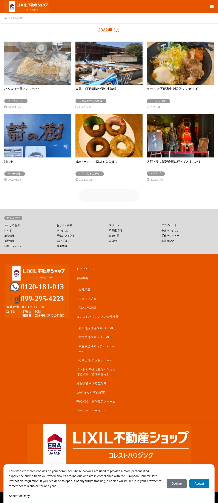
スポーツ (114, 225)
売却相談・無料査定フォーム (95, 401)
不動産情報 (115, 230)
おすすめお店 (12, 225)
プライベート (169, 225)
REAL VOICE (87, 307)
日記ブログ (63, 240)
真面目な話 (167, 240)
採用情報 (9, 240)
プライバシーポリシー (91, 411)
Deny (26, 496)
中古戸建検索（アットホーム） (96, 349)
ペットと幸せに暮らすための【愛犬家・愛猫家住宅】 (95, 372)
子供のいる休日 (66, 235)
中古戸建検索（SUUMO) (94, 337)
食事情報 (62, 246)
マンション (63, 230)
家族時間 (114, 235)
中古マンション (170, 230)
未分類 (113, 240)
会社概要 (82, 278)
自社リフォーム (13, 246)
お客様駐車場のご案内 (91, 383)
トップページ (85, 269)
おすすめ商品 (64, 225)
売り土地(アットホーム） (95, 360)
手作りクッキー (170, 235)
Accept (13, 496)
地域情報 (9, 235)
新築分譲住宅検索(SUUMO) (96, 328)
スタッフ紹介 (87, 298)
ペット (8, 230)
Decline (177, 483)
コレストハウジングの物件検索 (97, 316)
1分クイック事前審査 (90, 392)
